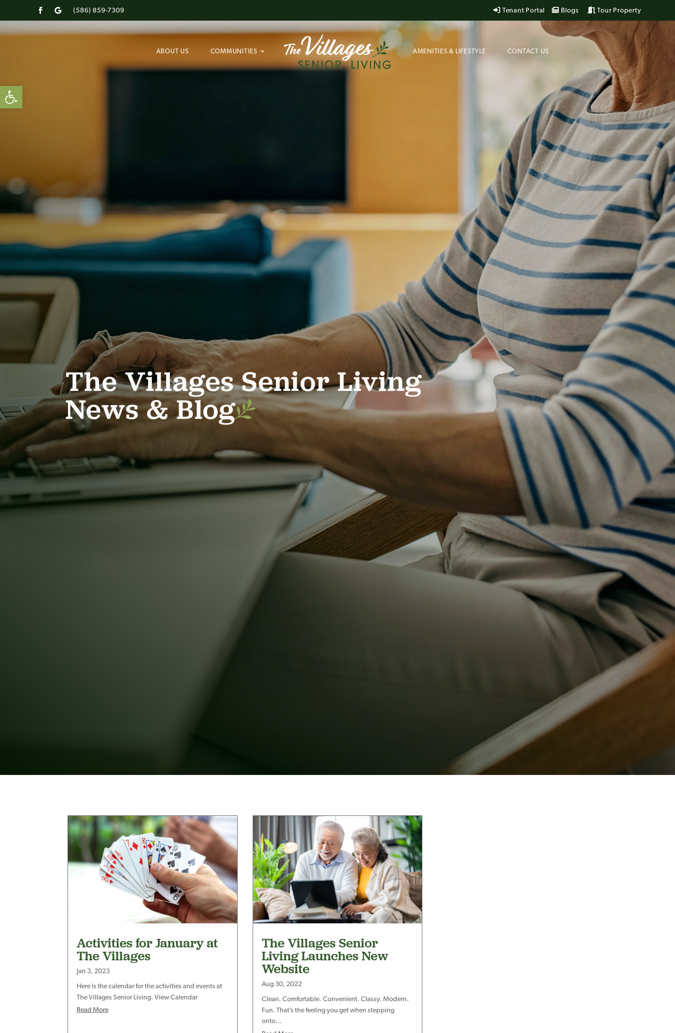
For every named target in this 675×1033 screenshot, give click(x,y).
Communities (234, 52)
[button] (11, 97)
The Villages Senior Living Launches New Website (325, 956)
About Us (172, 52)
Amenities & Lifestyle (449, 52)
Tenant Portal (519, 10)
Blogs (565, 10)
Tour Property (614, 10)
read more (92, 1010)
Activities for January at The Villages (147, 949)
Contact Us (528, 52)
